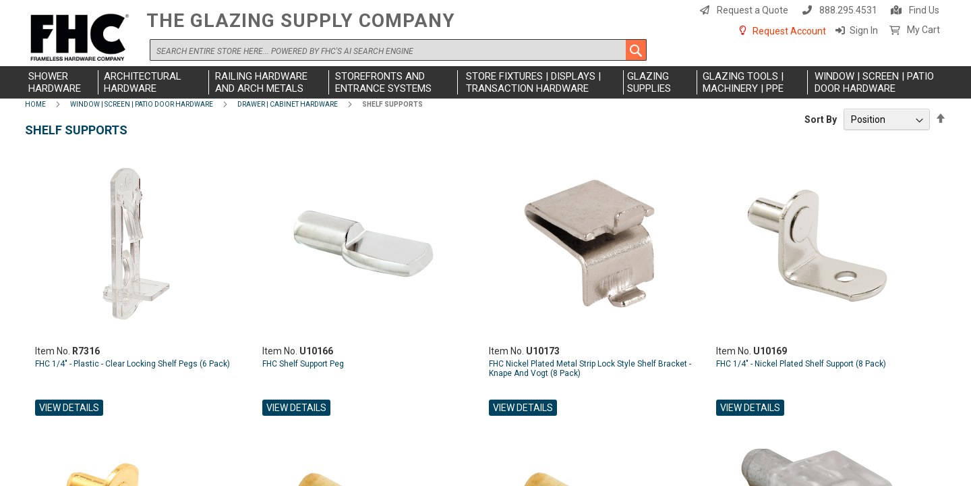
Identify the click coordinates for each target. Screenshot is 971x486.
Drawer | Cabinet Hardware (287, 104)
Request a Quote (752, 10)
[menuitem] (61, 82)
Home (35, 104)
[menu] (485, 82)
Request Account (789, 31)
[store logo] (82, 38)
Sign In (864, 30)
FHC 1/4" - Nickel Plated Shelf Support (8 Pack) (801, 364)
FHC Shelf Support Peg (303, 364)
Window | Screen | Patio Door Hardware (141, 104)
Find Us (924, 10)
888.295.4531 (848, 10)
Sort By (820, 119)
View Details (69, 407)
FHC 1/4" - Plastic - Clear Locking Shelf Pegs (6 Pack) (132, 364)
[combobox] (398, 50)
